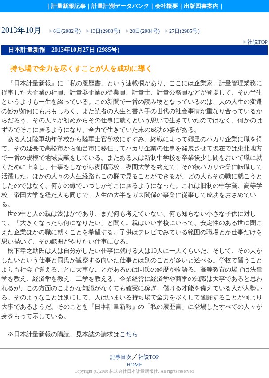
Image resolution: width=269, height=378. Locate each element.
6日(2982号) (67, 31)
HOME (134, 365)
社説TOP (257, 42)
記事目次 (120, 357)
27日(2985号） (186, 31)
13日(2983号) (105, 31)
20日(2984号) (145, 31)
